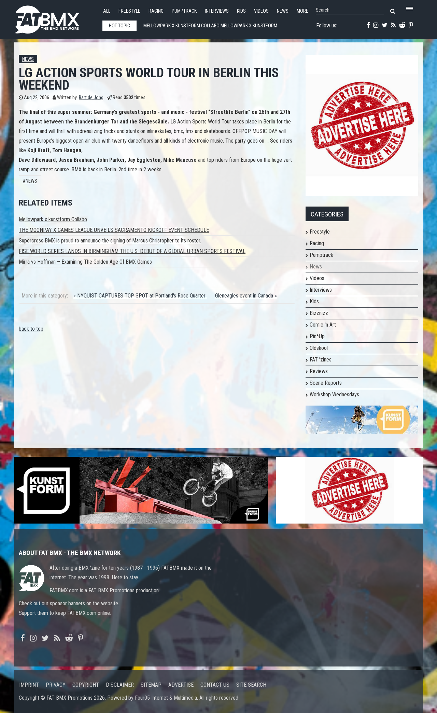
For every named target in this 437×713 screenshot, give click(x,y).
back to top (31, 329)
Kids (241, 11)
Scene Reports (326, 383)
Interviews (217, 11)
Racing (156, 11)
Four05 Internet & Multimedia (166, 698)
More (302, 11)
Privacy (56, 685)
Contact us (214, 685)
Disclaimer (120, 685)
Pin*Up (317, 336)
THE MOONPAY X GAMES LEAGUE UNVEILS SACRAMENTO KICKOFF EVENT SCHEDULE (114, 230)
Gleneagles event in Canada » (246, 295)
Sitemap (151, 685)
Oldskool (319, 348)
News (282, 11)
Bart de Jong (91, 98)
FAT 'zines (321, 359)
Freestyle (129, 11)
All (106, 11)
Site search (251, 685)
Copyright (85, 685)
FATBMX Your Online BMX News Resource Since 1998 (55, 17)
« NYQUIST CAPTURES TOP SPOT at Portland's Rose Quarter (140, 295)
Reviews (319, 371)
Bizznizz (319, 313)
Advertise (181, 685)
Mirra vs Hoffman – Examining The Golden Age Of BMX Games (85, 262)
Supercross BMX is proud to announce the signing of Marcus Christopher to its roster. (110, 240)
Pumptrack (184, 11)
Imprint (29, 685)
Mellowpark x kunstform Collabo (53, 219)
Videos (261, 11)
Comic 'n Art (323, 324)
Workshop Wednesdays (334, 394)
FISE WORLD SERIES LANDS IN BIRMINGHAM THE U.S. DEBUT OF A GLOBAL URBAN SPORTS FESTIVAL (132, 251)
